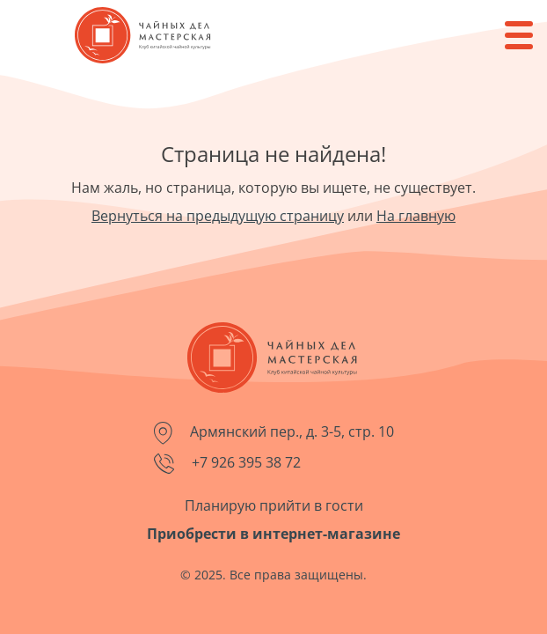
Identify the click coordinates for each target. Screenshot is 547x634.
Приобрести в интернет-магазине (273, 533)
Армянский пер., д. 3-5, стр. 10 (274, 433)
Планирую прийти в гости (274, 505)
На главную (416, 215)
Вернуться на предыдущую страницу (217, 215)
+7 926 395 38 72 (227, 463)
